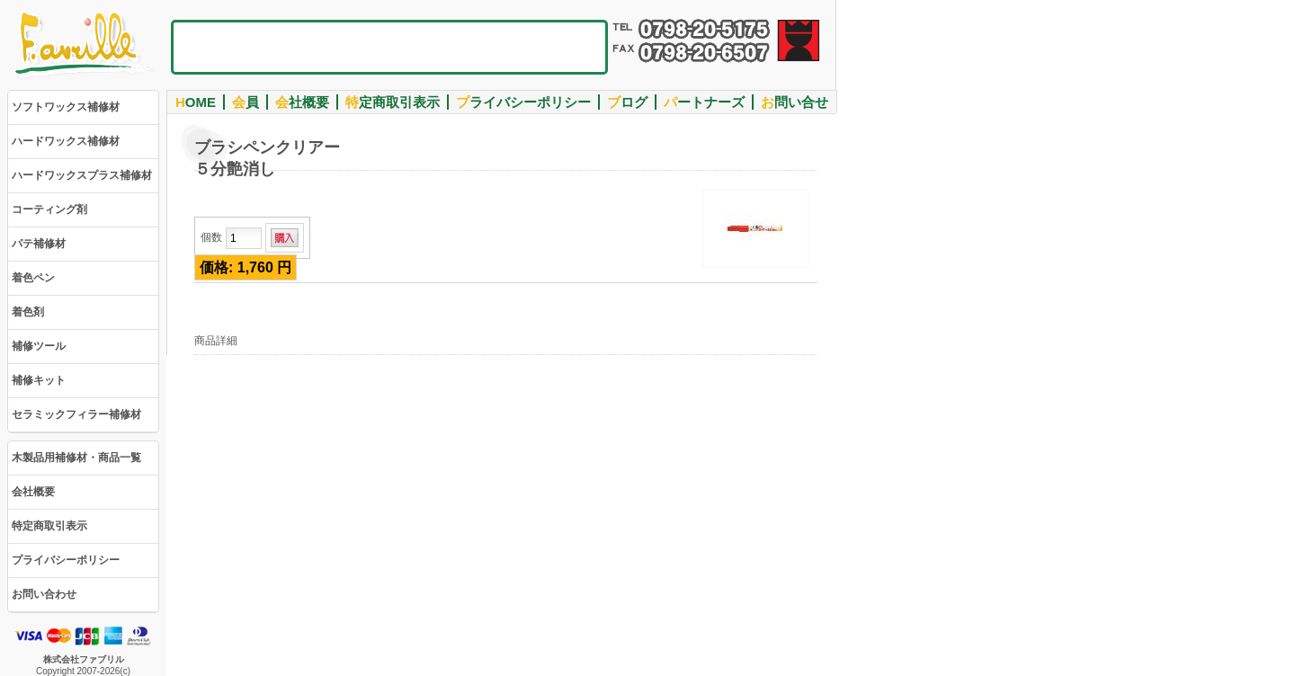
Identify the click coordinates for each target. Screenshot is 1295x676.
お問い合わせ (44, 594)
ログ (627, 102)
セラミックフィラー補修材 (76, 414)
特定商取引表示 (49, 526)
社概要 (302, 102)
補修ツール (39, 346)
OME (195, 102)
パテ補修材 (39, 243)
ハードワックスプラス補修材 (82, 175)
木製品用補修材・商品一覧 (76, 457)
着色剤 (28, 312)
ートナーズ (704, 102)
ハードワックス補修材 (66, 141)
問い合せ (794, 102)
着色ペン (33, 277)
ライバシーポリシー (523, 102)
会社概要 (33, 491)
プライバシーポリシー (66, 560)
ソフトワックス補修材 (66, 107)
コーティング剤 (49, 209)
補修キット (39, 380)
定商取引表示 (392, 102)
